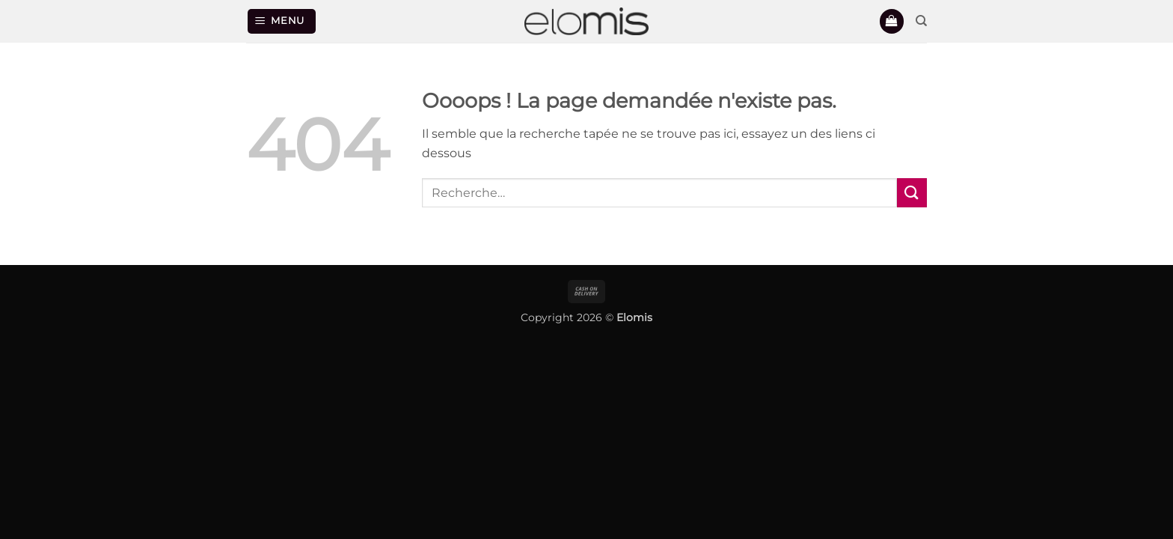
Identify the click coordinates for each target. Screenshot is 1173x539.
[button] (282, 21)
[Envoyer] (912, 192)
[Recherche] (921, 21)
